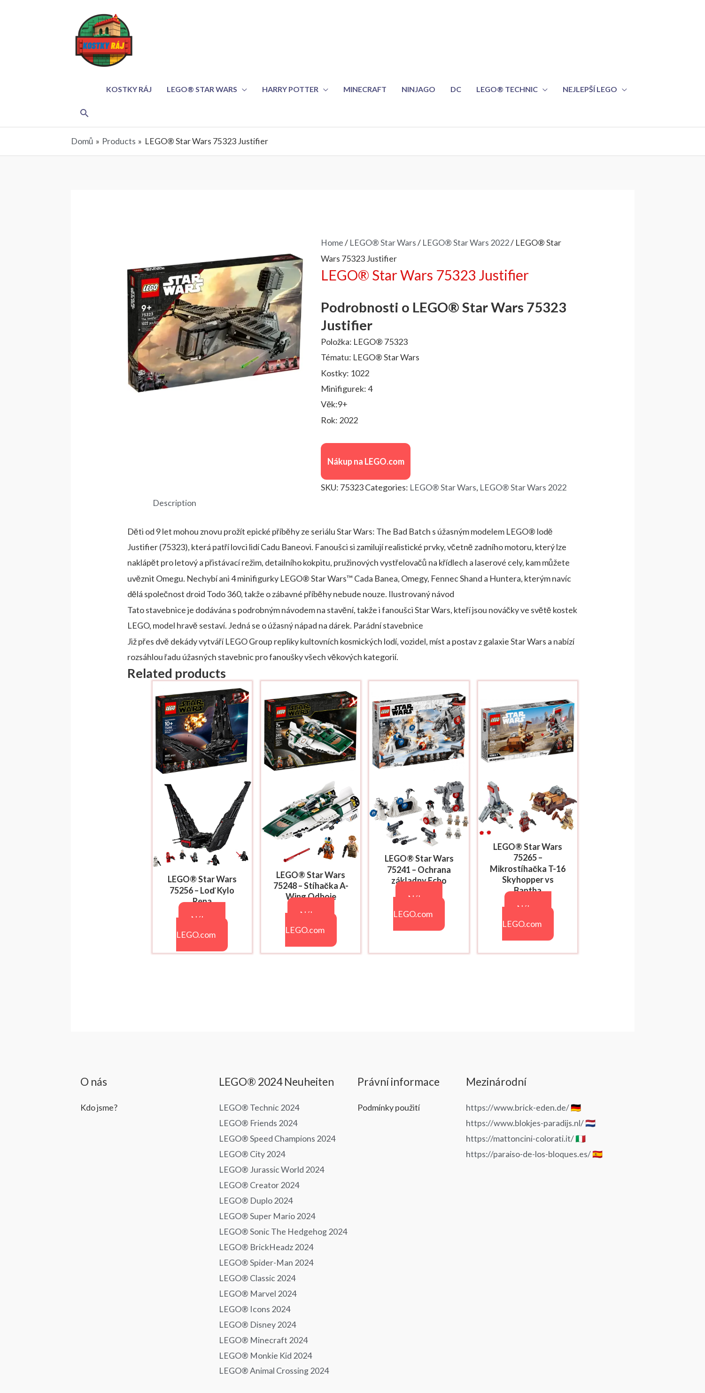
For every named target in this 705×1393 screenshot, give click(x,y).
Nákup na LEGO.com (365, 462)
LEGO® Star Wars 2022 (465, 243)
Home (332, 243)
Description (174, 503)
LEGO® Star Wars (382, 243)
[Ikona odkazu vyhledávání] (84, 113)
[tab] (174, 504)
